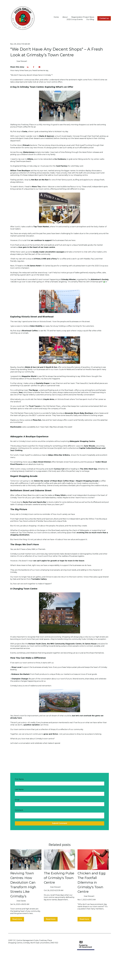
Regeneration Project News (82, 17)
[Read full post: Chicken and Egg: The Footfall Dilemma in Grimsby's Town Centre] (93, 859)
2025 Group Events (75, 19)
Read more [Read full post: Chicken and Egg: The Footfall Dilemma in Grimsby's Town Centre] (84, 919)
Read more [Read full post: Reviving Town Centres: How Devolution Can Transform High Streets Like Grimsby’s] (17, 919)
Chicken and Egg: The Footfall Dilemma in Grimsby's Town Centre (92, 882)
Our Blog (90, 19)
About (65, 17)
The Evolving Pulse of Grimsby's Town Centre (59, 877)
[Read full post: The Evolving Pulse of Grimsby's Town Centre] (59, 859)
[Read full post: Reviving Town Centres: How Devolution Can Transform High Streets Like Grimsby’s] (25, 859)
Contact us (104, 18)
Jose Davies (21, 901)
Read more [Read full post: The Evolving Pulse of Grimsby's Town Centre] (50, 919)
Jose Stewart (22, 61)
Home (56, 17)
